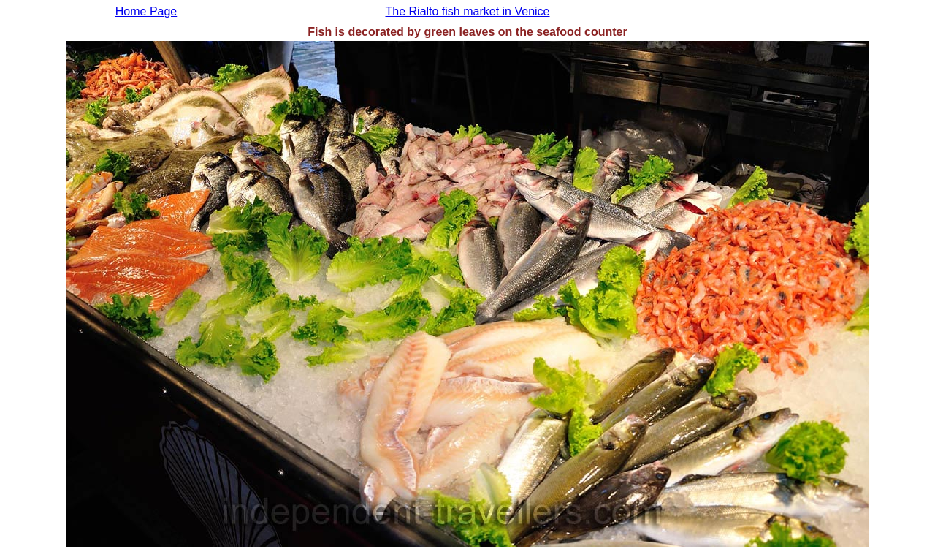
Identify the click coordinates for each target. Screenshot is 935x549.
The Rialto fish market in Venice (468, 11)
